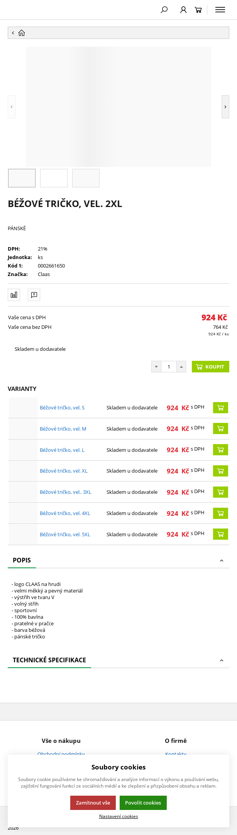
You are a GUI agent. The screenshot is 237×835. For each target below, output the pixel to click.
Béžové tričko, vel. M (63, 428)
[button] (23, 107)
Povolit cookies (143, 802)
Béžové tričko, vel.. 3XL (65, 491)
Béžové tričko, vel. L (62, 449)
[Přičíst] (181, 366)
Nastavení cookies (118, 816)
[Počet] (168, 366)
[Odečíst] (156, 366)
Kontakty (175, 754)
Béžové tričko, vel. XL (64, 470)
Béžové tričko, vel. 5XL (65, 534)
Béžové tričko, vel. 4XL (65, 513)
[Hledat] (164, 9)
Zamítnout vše (93, 802)
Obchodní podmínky (61, 754)
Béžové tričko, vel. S (62, 407)
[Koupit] (220, 407)
